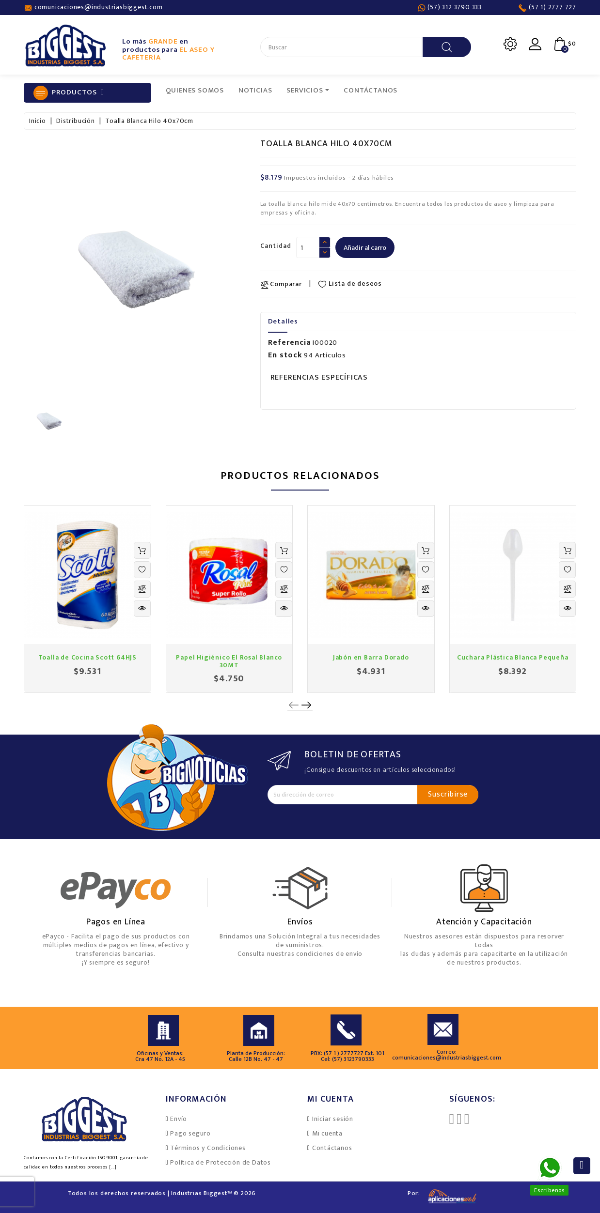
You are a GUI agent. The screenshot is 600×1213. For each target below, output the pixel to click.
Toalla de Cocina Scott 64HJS (87, 657)
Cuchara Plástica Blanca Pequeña (512, 657)
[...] (113, 1167)
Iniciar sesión (332, 1118)
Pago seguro (190, 1133)
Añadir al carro (365, 247)
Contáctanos (332, 1147)
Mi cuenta (327, 1133)
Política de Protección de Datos (220, 1162)
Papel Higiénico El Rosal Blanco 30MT (229, 661)
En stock (285, 355)
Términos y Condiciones (208, 1147)
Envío (178, 1118)
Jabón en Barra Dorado (371, 657)
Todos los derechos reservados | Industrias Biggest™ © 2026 (162, 1193)
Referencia (289, 342)
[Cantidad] (307, 247)
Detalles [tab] (283, 321)
